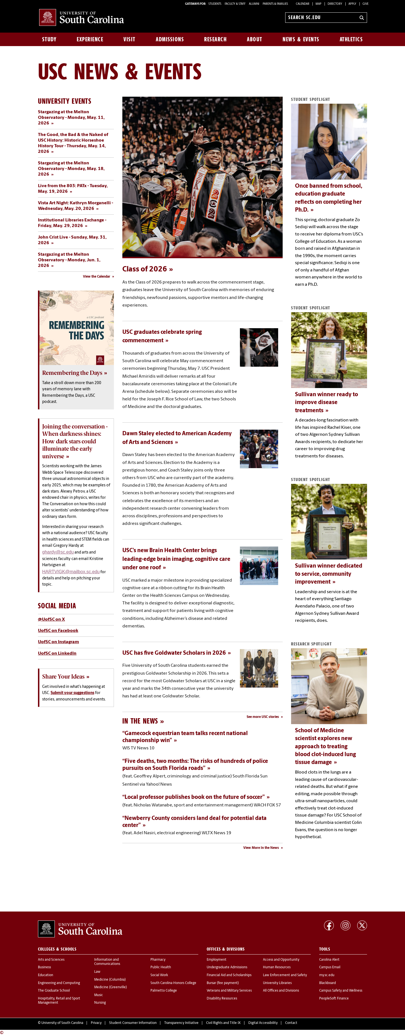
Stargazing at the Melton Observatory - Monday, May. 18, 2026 (71, 169)
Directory (335, 4)
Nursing (100, 1003)
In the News (140, 721)
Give (365, 4)
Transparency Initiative (181, 1023)
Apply (352, 4)
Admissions (170, 39)
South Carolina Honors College (173, 983)
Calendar (302, 4)
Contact (291, 1023)
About (254, 39)
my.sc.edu (326, 975)
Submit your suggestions (72, 693)
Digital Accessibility (263, 1023)
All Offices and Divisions (281, 990)
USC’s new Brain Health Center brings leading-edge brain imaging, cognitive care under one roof (176, 559)
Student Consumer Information (133, 1023)
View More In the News (261, 848)
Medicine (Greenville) (110, 987)
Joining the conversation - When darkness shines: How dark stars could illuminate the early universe (75, 441)
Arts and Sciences (51, 960)
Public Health (160, 967)
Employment (216, 960)
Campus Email (329, 967)
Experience (90, 39)
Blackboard (327, 983)
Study (49, 39)
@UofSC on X (51, 619)
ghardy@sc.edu (58, 552)
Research (215, 39)
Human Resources (277, 967)
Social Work (159, 975)
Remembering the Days (72, 372)
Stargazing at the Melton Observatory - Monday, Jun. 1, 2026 (69, 260)
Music (98, 995)
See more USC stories (263, 717)
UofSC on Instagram (58, 642)
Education (45, 975)
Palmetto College (163, 990)
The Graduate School (54, 990)
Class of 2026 (144, 269)
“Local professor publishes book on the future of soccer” (193, 797)
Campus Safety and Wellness (340, 990)
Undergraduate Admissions (227, 967)
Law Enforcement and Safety (285, 975)
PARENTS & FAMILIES (275, 4)
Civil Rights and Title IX (223, 1023)
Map (318, 4)
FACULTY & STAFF (235, 4)
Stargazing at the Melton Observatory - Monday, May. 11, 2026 (71, 118)
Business (44, 967)
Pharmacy (157, 960)
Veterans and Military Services (229, 990)
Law (97, 972)
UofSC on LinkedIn (57, 653)
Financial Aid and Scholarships (229, 975)
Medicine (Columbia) (110, 979)
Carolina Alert (329, 960)
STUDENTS (215, 4)
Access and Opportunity (281, 960)
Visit (129, 39)
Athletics (351, 39)
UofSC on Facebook (58, 631)
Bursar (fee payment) (223, 983)
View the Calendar (96, 276)
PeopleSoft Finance (334, 998)
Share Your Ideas (63, 676)
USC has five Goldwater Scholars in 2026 (174, 653)
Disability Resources (222, 998)
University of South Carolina (62, 1023)
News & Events (301, 39)
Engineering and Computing (59, 983)
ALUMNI (254, 4)
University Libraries (277, 983)
